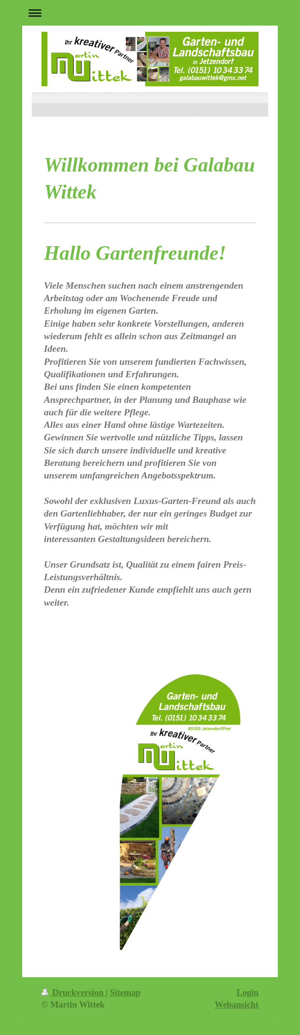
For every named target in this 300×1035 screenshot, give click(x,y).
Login (248, 992)
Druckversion (73, 992)
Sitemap (125, 992)
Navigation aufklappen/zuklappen (150, 12)
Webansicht (237, 1004)
